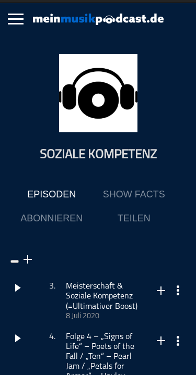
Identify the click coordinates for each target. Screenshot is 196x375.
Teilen (134, 218)
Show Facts (134, 194)
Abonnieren (51, 218)
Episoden (51, 194)
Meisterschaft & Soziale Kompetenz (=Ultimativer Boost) (101, 296)
